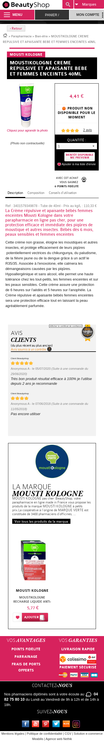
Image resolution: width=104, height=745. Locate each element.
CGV (68, 733)
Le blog (67, 724)
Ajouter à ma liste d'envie (79, 164)
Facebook (26, 724)
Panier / (52, 15)
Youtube (36, 724)
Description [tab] (15, 193)
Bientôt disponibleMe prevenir (79, 156)
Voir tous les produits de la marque (41, 522)
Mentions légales (12, 733)
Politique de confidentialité (44, 733)
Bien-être (41, 36)
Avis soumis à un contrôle (28, 349)
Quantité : (76, 140)
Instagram (77, 724)
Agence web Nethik (58, 739)
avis (87, 130)
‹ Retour (16, 28)
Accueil (5, 35)
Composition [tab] (35, 193)
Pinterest (47, 724)
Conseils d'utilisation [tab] (63, 193)
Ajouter (31, 617)
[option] (32, 578)
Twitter (57, 724)
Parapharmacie (21, 36)
